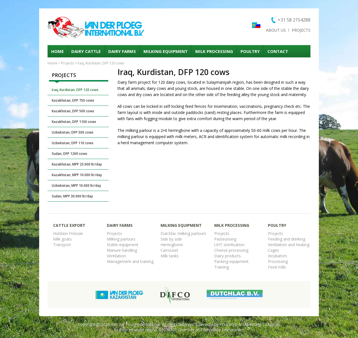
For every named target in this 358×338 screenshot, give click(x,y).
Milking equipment (165, 51)
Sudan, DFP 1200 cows (69, 153)
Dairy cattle (86, 51)
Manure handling (122, 250)
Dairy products (227, 255)
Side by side (171, 239)
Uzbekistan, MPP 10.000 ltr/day (76, 185)
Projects (301, 30)
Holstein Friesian (68, 233)
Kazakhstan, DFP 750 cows (73, 100)
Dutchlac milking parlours (183, 233)
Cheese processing (231, 250)
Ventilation (116, 255)
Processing (278, 261)
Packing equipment (231, 261)
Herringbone (172, 244)
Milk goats (62, 239)
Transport (62, 244)
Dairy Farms (122, 51)
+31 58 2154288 (294, 20)
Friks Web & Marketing (240, 324)
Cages (273, 250)
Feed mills (277, 267)
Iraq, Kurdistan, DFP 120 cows (75, 89)
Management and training (130, 261)
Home (57, 51)
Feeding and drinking (286, 239)
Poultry (250, 51)
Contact (277, 51)
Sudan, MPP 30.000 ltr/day (72, 196)
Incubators (277, 255)
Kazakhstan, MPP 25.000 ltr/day (77, 164)
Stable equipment (122, 244)
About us (276, 30)
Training (221, 267)
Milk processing (214, 51)
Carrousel (169, 250)
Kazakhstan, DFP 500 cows (73, 111)
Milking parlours (121, 239)
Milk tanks (170, 255)
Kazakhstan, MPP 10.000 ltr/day (77, 175)
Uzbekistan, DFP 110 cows (72, 143)
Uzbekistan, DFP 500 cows (72, 132)
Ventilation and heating (288, 244)
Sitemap (272, 324)
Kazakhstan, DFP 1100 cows (74, 121)
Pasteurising (225, 239)
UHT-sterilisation (229, 244)
